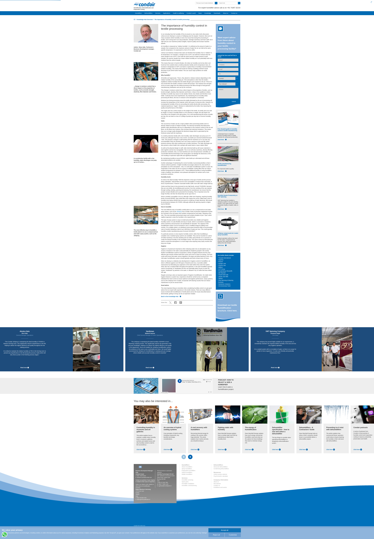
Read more (24, 367)
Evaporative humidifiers (188, 470)
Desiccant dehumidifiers (221, 467)
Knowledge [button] (207, 13)
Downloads (217, 13)
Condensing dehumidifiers (221, 468)
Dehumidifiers (148, 13)
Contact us (234, 13)
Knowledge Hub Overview (145, 19)
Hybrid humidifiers (187, 472)
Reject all (216, 535)
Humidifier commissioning (189, 485)
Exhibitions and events (220, 487)
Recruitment (217, 483)
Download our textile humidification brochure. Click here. (227, 308)
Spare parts (185, 482)
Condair (144, 4)
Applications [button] (166, 13)
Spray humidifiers (187, 468)
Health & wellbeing (178, 13)
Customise (233, 535)
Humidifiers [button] (138, 13)
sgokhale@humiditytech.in (164, 486)
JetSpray (179, 211)
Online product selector (220, 474)
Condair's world (191, 13)
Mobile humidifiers (187, 474)
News (200, 13)
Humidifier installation (188, 483)
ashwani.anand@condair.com (144, 477)
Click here (222, 139)
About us (225, 13)
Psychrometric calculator (221, 476)
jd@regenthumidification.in (143, 499)
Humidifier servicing (187, 480)
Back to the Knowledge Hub (171, 296)
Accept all (224, 530)
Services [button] (157, 13)
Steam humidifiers (187, 467)
